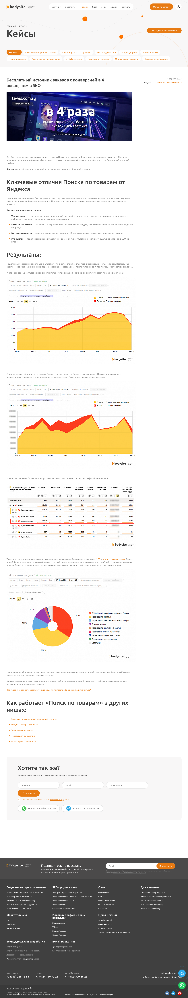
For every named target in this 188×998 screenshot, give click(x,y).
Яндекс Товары (59, 931)
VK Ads (55, 927)
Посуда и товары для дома (24, 724)
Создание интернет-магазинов (40, 52)
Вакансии (102, 908)
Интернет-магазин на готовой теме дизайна (25, 892)
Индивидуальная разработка (76, 52)
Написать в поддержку (150, 908)
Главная (11, 26)
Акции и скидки (105, 928)
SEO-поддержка (59, 904)
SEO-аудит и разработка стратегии (67, 892)
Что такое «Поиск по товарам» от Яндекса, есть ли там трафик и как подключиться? (49, 689)
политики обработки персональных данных (129, 873)
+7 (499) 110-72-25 (47, 976)
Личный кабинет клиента (151, 900)
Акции (114, 6)
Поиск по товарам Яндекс (167, 82)
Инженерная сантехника (23, 741)
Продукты (71, 6)
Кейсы (85, 6)
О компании (103, 892)
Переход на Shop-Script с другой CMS (22, 904)
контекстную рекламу (114, 559)
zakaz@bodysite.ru (171, 973)
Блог (94, 6)
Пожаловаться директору (152, 904)
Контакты (125, 6)
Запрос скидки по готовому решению (114, 932)
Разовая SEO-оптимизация (63, 908)
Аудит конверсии (14, 946)
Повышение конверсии (156, 58)
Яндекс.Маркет (13, 928)
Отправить (29, 793)
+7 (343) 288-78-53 (18, 976)
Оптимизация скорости (127, 58)
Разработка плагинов (98, 58)
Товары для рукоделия (23, 735)
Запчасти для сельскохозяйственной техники (34, 719)
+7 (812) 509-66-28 (76, 976)
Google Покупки (59, 935)
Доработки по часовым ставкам (20, 954)
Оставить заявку (161, 6)
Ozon (9, 920)
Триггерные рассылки (62, 946)
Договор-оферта (106, 994)
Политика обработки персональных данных (80, 994)
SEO (98, 559)
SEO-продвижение (106, 52)
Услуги (56, 6)
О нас (103, 6)
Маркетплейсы (150, 52)
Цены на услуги (105, 924)
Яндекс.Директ (129, 52)
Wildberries (11, 924)
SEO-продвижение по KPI (63, 900)
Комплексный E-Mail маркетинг (66, 950)
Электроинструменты (22, 730)
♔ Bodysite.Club (105, 920)
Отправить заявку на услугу (153, 892)
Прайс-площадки (17, 58)
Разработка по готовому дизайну (21, 900)
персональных (56, 799)
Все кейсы (14, 52)
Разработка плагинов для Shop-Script (23, 958)
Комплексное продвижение (46, 58)
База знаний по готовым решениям (156, 896)
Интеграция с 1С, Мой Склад (19, 908)
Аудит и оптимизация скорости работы (23, 950)
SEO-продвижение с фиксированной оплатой (72, 896)
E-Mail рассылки (74, 58)
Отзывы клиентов (106, 904)
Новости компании (106, 900)
